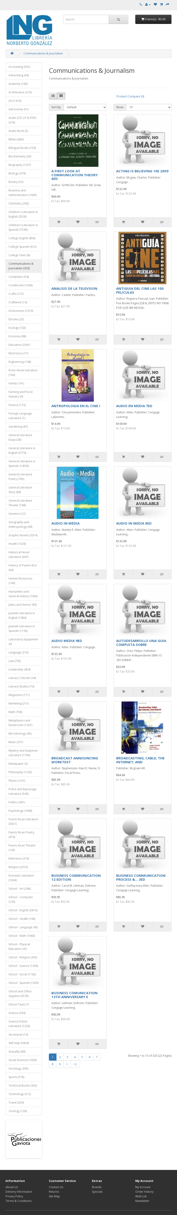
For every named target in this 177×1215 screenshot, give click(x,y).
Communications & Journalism (43, 53)
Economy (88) (17, 336)
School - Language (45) (23, 927)
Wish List (141, 1196)
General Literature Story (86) (20, 489)
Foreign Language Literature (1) (20, 416)
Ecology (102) (17, 328)
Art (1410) (15, 101)
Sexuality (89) (17, 1051)
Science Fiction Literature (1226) (19, 1023)
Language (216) (18, 652)
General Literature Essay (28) (20, 437)
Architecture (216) (20, 92)
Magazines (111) (19, 695)
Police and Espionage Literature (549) (22, 791)
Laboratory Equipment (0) (23, 641)
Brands (96, 1187)
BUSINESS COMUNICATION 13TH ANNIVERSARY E (74, 995)
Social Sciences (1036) (23, 1060)
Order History (144, 1192)
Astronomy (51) (19, 109)
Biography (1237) (20, 165)
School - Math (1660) (22, 936)
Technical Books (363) (23, 1085)
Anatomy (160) (18, 84)
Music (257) (16, 742)
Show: (120, 107)
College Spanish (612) (22, 247)
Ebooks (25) (16, 319)
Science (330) (17, 1013)
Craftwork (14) (18, 302)
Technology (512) (20, 1094)
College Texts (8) (19, 255)
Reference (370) (19, 858)
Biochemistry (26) (20, 156)
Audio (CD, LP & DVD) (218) (22, 120)
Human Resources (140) (20, 580)
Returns (54, 1192)
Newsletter (142, 1201)
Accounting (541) (19, 67)
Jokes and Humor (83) (23, 605)
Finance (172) (17, 405)
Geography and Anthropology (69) (20, 524)
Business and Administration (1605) (23, 192)
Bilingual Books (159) (22, 148)
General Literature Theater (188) (20, 503)
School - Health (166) (22, 919)
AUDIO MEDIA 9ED (66, 640)
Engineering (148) (20, 362)
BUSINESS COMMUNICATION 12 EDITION (76, 877)
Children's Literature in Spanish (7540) (23, 227)
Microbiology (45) (20, 733)
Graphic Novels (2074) (23, 535)
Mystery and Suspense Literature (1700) (23, 753)
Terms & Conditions (19, 1201)
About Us (12, 1187)
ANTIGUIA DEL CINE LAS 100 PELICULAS (140, 290)
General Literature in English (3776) (22, 450)
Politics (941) (17, 802)
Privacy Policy (14, 1196)
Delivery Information (19, 1192)
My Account (142, 1187)
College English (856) (22, 238)
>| (75, 1064)
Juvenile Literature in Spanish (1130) (22, 628)
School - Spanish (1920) (23, 983)
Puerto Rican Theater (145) (22, 847)
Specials (97, 1192)
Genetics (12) (17, 514)
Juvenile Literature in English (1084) (22, 615)
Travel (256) (16, 1102)
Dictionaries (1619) (21, 311)
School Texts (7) (19, 1004)
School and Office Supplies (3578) (20, 993)
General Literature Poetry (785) (20, 476)
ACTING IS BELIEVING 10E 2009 (142, 171)
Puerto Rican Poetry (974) (21, 834)
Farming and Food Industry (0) (20, 394)
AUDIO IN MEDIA (65, 523)
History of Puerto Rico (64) (23, 567)
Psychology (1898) (20, 811)
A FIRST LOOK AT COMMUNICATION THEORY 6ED (74, 175)
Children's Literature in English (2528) (23, 214)
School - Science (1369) (23, 966)
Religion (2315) (18, 867)
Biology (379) (17, 173)
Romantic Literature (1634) (21, 878)
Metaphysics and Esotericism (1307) (20, 722)
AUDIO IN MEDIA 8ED (134, 523)
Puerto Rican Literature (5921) (23, 821)
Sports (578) (16, 1077)
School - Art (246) (20, 889)
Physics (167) (17, 781)
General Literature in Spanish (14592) (22, 463)
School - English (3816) (23, 910)
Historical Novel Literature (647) (19, 554)
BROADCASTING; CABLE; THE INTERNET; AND (140, 760)
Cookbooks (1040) (20, 285)
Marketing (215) (19, 703)
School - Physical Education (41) (19, 946)
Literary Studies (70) (21, 686)
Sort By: (56, 107)
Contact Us (56, 1187)
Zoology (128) (18, 1111)
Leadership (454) (19, 669)
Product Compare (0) (130, 96)
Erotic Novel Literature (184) (23, 372)
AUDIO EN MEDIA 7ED (134, 405)
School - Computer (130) (21, 899)
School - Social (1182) (22, 974)
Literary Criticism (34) (22, 678)
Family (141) (16, 383)
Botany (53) (16, 182)
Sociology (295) (18, 1068)
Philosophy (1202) (20, 772)
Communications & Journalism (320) (21, 266)
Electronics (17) (18, 353)
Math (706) (15, 712)
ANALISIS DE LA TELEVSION (74, 288)
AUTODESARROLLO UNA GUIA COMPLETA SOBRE (141, 642)
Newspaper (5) (18, 764)
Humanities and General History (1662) (23, 594)
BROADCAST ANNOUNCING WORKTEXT (74, 760)
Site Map (54, 1196)
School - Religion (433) (23, 957)
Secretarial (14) (18, 1034)
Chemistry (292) (19, 203)
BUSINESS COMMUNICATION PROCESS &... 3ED (140, 877)
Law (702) (15, 661)
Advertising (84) (19, 75)
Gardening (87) (18, 427)
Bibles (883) (16, 139)
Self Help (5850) (19, 1043)
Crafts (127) (16, 294)
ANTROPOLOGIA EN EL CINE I (75, 405)
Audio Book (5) (18, 131)
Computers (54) (19, 277)
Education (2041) (19, 345)
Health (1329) (17, 544)
